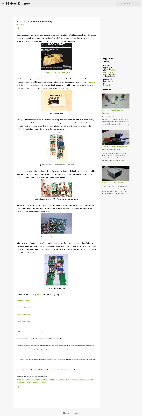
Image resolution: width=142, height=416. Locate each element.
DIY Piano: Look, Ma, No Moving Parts (56, 73)
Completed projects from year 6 (24, 324)
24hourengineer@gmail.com (48, 355)
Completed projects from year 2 (24, 311)
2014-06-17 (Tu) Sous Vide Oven (112, 182)
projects (75, 379)
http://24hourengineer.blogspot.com (31, 331)
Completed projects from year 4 (23, 318)
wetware (36, 382)
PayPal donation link (109, 71)
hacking (52, 379)
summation (20, 382)
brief (28, 379)
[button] (18, 28)
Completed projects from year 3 (23, 314)
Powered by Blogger (71, 413)
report (82, 379)
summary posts (35, 295)
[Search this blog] (130, 3)
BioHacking (20, 379)
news (67, 379)
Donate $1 (107, 85)
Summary (90, 379)
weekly (29, 382)
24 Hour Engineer (18, 3)
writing (44, 382)
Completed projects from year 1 (23, 307)
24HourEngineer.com (46, 331)
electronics (36, 379)
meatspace (60, 379)
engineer (45, 379)
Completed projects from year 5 (24, 321)
